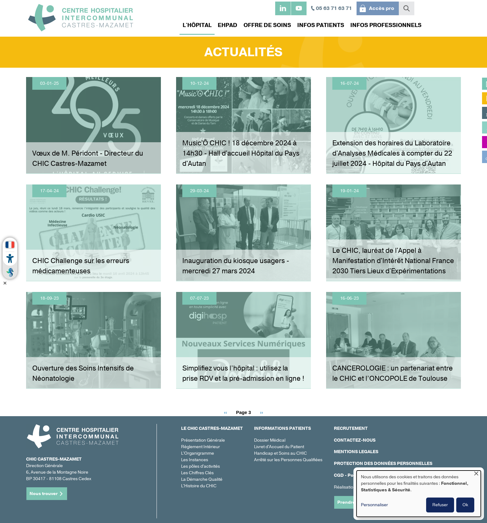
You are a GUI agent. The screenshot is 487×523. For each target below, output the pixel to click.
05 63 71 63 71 (334, 8)
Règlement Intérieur (200, 447)
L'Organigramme (197, 453)
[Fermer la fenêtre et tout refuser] (476, 474)
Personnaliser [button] (374, 505)
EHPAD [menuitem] (226, 25)
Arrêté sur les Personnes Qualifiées (288, 460)
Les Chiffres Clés (197, 473)
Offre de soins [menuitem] (265, 25)
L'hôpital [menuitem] (195, 25)
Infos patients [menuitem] (319, 25)
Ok (465, 505)
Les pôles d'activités (200, 466)
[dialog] (419, 494)
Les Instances (194, 460)
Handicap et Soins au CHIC (280, 453)
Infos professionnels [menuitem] (384, 25)
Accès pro (381, 8)
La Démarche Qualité (201, 479)
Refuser (440, 505)
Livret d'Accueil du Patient (279, 447)
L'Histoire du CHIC (198, 486)
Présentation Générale (203, 440)
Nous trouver (44, 494)
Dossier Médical (269, 440)
